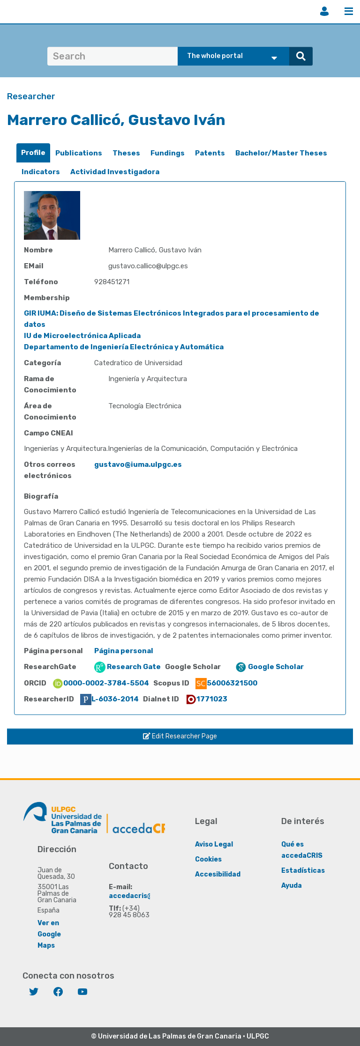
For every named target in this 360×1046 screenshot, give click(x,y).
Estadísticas (303, 871)
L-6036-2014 (109, 699)
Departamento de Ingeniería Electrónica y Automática (124, 347)
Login (324, 11)
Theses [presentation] (126, 153)
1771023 (206, 699)
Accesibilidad (217, 874)
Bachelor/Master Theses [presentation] (281, 153)
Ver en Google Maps (49, 934)
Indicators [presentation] (41, 172)
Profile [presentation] (33, 152)
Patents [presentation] (210, 153)
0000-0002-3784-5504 (100, 683)
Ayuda (291, 886)
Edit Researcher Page (180, 736)
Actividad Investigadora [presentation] (114, 172)
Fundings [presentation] (167, 153)
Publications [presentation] (78, 153)
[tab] (33, 152)
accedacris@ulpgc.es (145, 896)
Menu (348, 11)
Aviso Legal (214, 844)
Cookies (208, 859)
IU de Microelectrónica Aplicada (82, 335)
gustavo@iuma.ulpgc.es (138, 464)
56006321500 (226, 683)
